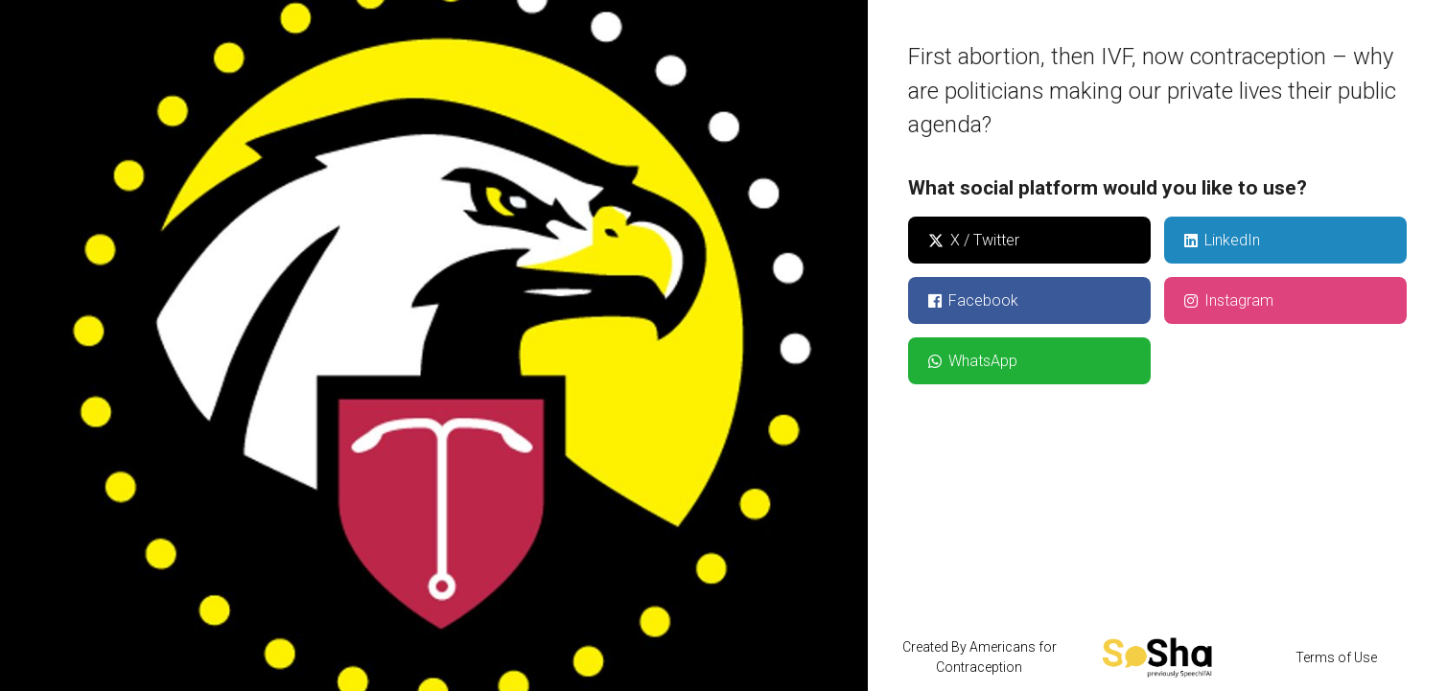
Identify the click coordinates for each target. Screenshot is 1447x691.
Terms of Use (1336, 657)
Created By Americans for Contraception (979, 657)
